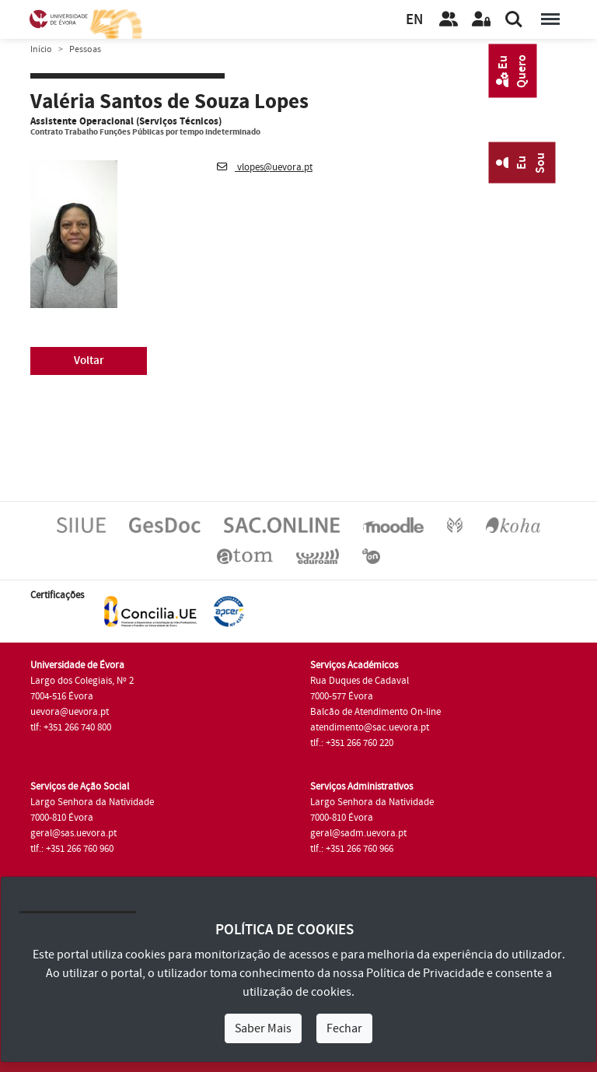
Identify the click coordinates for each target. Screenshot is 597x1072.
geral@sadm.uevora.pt (358, 833)
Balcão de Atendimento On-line (375, 712)
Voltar (89, 360)
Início (41, 49)
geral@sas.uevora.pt (73, 833)
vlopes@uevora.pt (264, 167)
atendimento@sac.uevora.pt (369, 727)
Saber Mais (263, 1028)
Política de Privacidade (425, 973)
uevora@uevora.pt (69, 712)
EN (414, 20)
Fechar (344, 1028)
